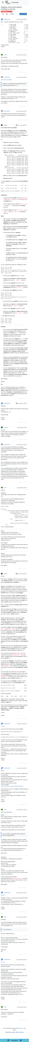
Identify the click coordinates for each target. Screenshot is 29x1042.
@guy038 (3, 430)
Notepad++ (21, 1028)
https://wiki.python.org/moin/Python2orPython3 (12, 786)
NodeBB (13, 1032)
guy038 (5, 125)
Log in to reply (23, 14)
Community (15, 2)
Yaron (5, 54)
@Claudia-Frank (5, 79)
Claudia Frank (7, 19)
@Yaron (3, 726)
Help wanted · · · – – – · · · (6, 11)
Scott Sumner (7, 77)
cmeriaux (6, 427)
